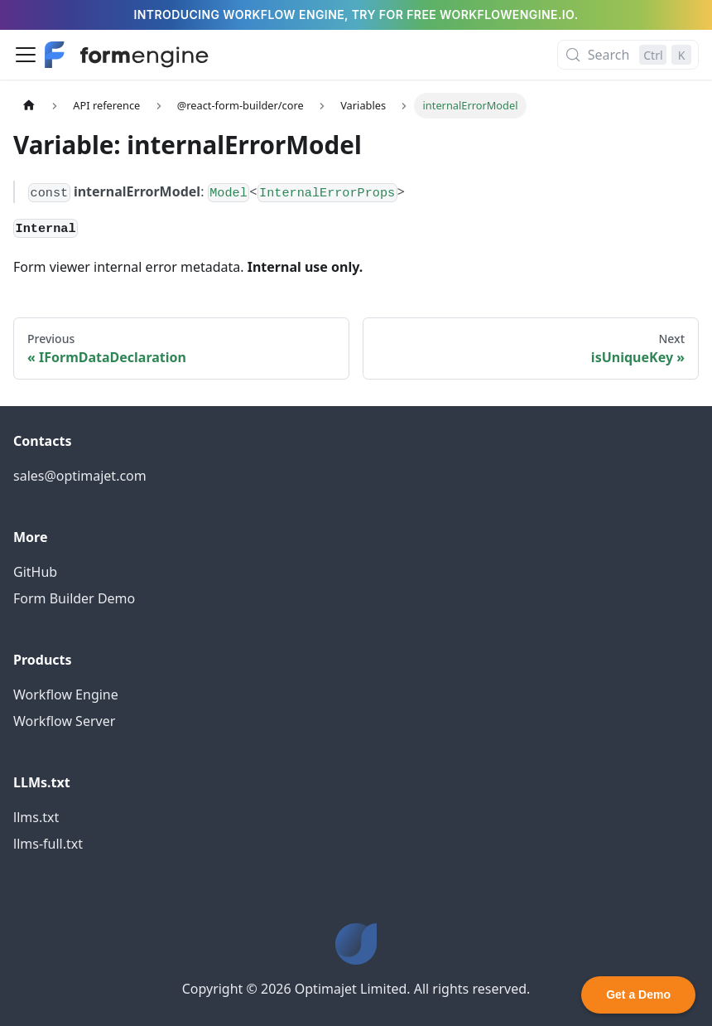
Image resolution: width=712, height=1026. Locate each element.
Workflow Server (64, 721)
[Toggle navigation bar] (25, 54)
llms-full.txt (48, 844)
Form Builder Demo (74, 598)
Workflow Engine (65, 694)
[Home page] (29, 106)
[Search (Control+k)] (628, 55)
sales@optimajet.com (80, 476)
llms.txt (36, 817)
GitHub (35, 572)
